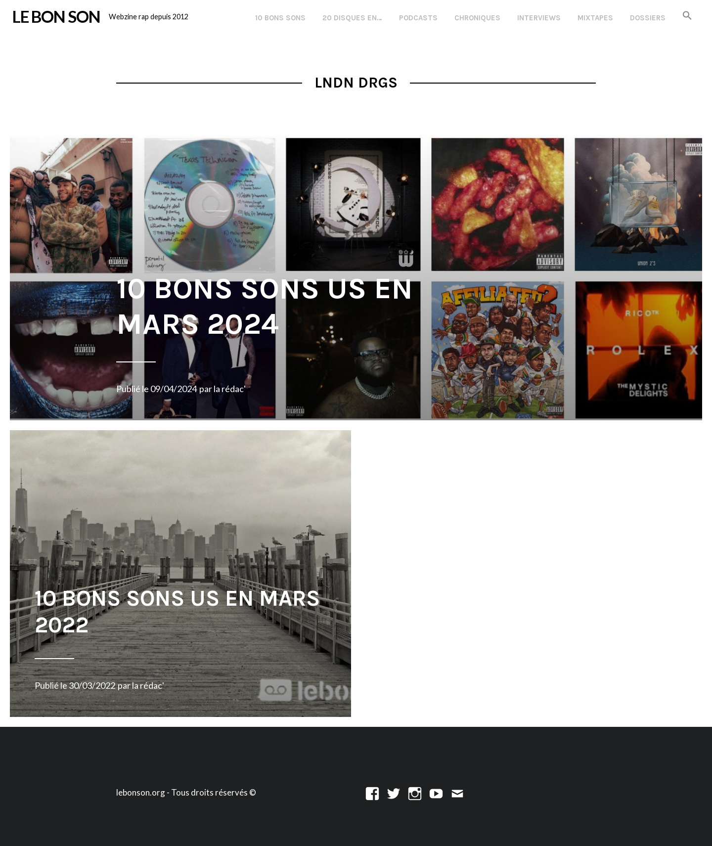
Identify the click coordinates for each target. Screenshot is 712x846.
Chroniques (477, 17)
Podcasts (418, 17)
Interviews (539, 17)
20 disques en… (352, 17)
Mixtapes (595, 17)
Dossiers (648, 17)
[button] (687, 16)
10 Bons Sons (280, 17)
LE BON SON (56, 16)
